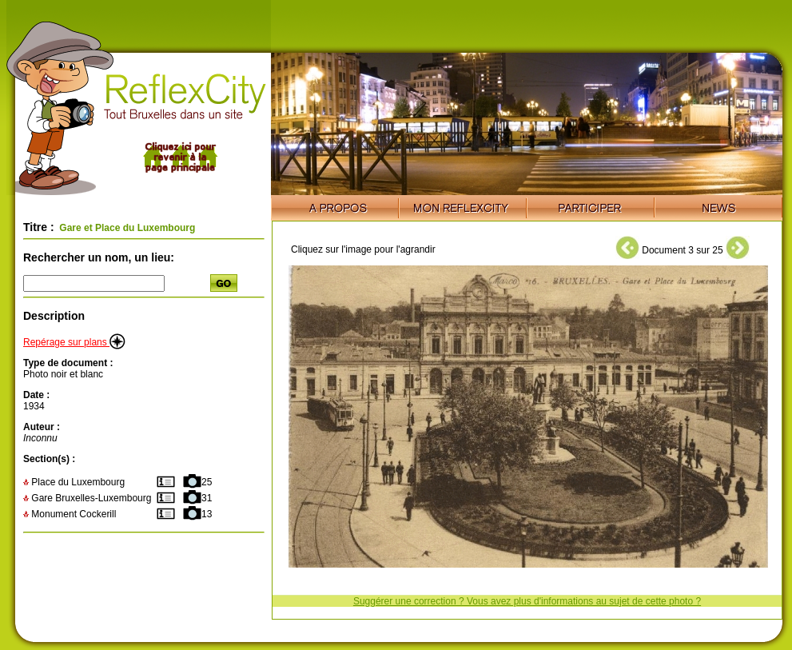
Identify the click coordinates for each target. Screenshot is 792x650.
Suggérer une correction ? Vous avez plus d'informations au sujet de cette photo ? (527, 601)
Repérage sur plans (74, 342)
